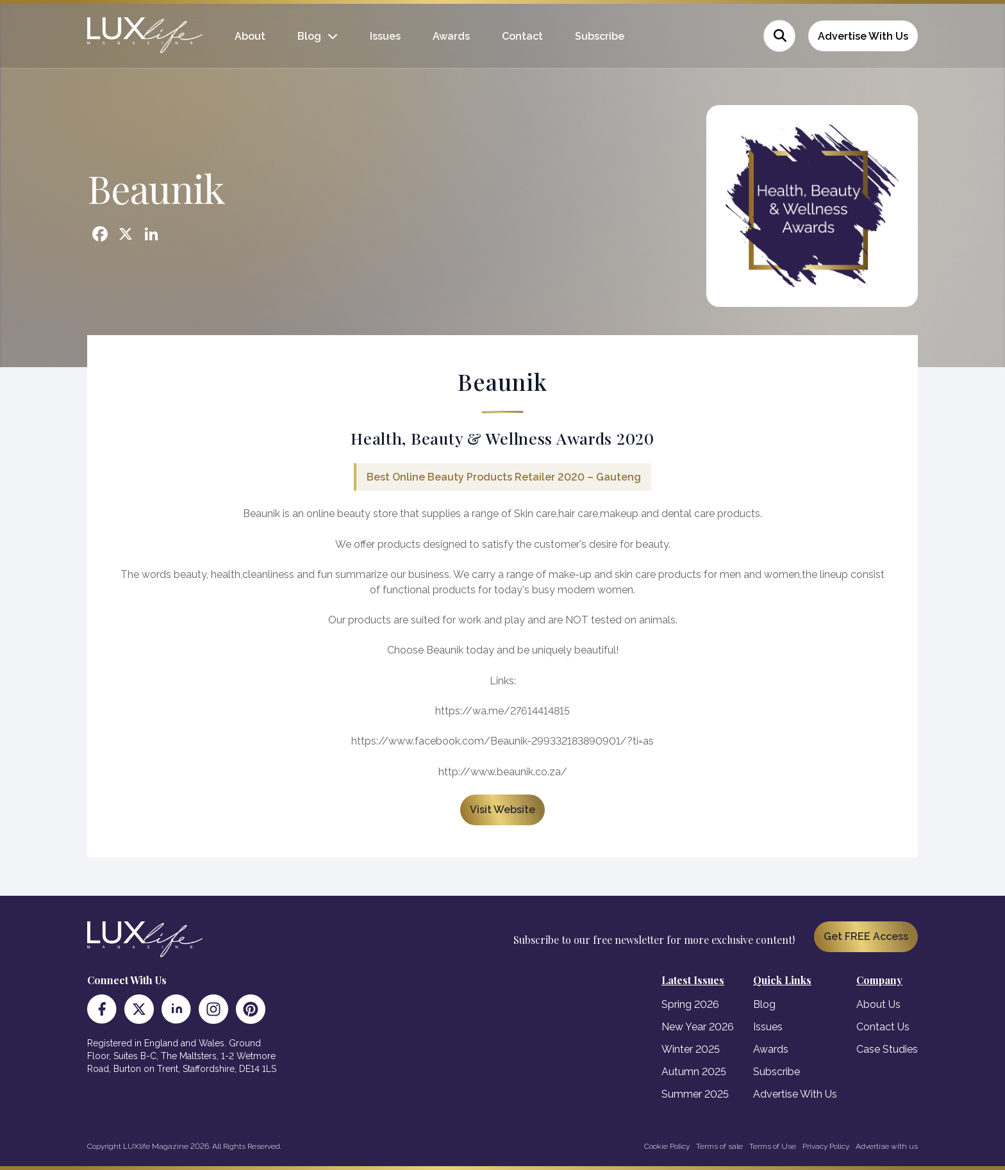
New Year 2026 (697, 1027)
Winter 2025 (690, 1049)
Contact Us (882, 1027)
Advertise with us (887, 1146)
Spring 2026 (690, 1004)
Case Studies (887, 1049)
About (250, 36)
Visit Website (502, 809)
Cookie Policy (667, 1146)
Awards (451, 36)
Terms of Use (772, 1146)
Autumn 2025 (693, 1072)
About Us (878, 1004)
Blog (309, 36)
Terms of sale (719, 1146)
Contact (522, 36)
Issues (385, 36)
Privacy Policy (825, 1146)
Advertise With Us (863, 36)
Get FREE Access (866, 936)
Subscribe (599, 36)
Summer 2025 (695, 1094)
